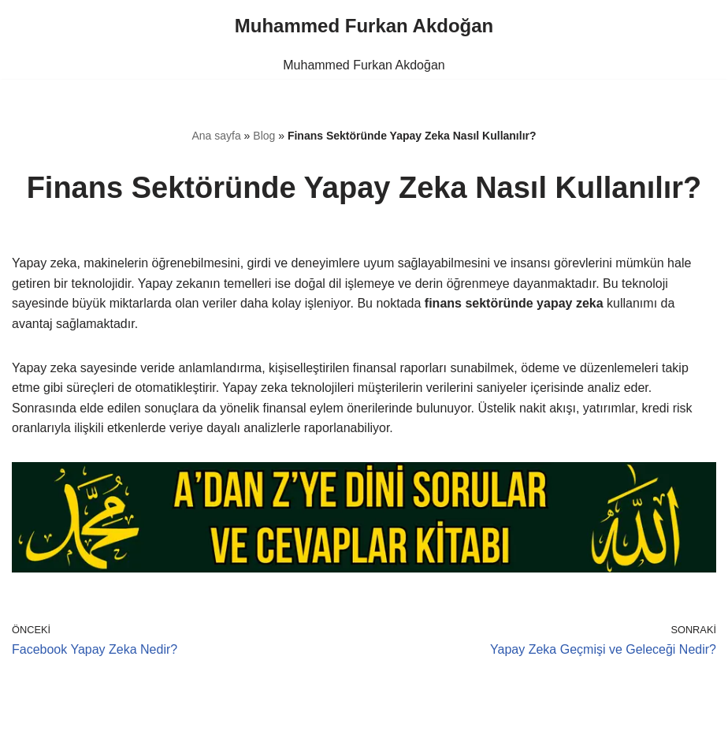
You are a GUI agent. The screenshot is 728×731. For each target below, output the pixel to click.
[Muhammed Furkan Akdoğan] (364, 26)
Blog (264, 135)
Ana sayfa (215, 135)
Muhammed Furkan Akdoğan (363, 65)
